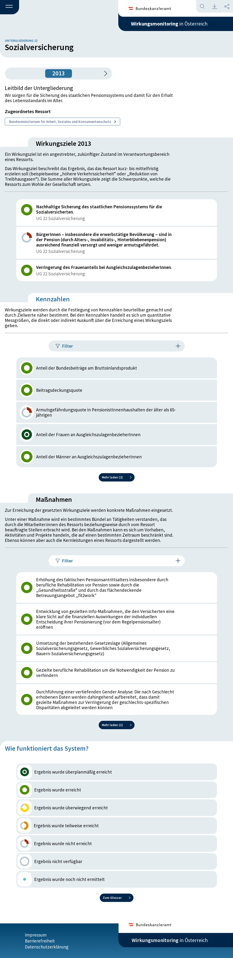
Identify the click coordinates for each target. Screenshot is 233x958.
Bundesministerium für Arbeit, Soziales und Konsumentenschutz (62, 121)
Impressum (36, 934)
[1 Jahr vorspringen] (104, 73)
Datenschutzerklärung (46, 946)
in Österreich (169, 23)
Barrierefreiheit (40, 940)
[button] (9, 7)
